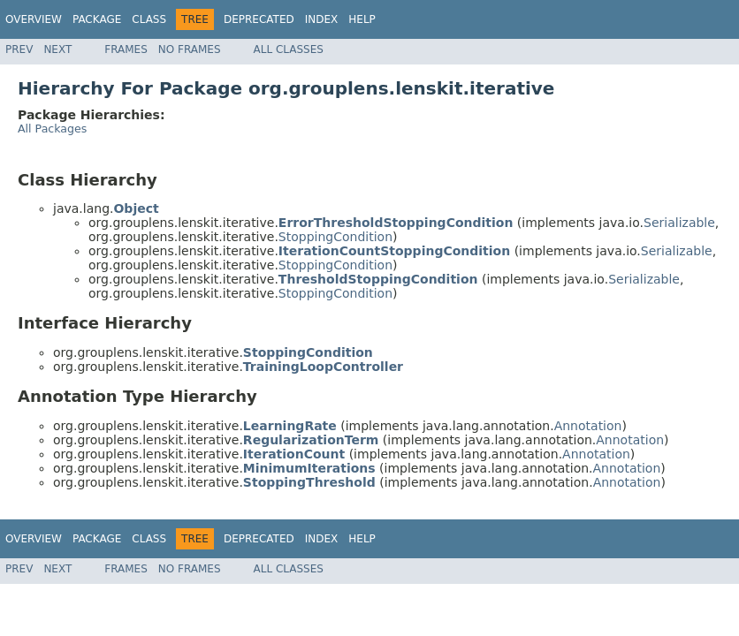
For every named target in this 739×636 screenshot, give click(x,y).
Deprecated (259, 19)
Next (57, 49)
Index (322, 19)
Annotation (588, 426)
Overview (33, 19)
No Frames (189, 49)
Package (96, 19)
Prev (19, 49)
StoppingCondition (335, 237)
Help (362, 19)
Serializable (679, 223)
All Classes (289, 49)
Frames (126, 49)
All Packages (52, 128)
